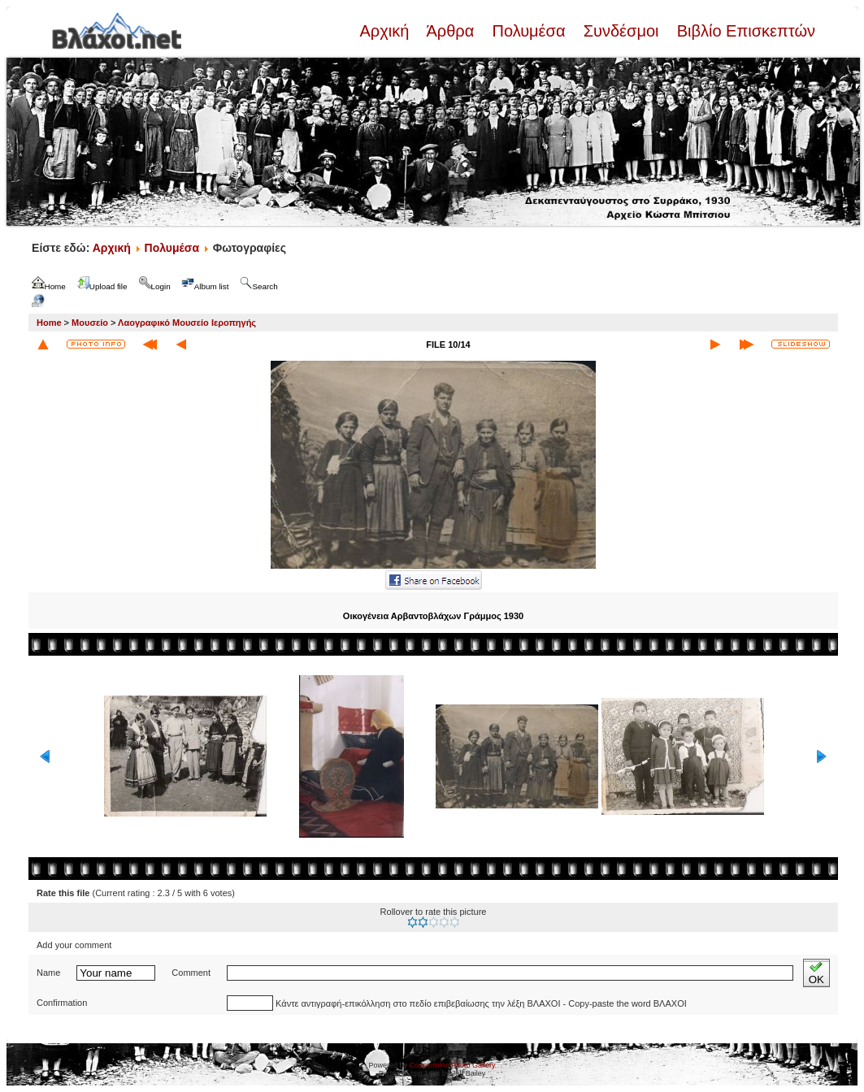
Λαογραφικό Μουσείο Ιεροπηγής (187, 322)
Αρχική (386, 31)
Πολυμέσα (529, 31)
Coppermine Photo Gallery (452, 1065)
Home (49, 322)
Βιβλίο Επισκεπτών (743, 31)
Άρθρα (451, 31)
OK (816, 973)
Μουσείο (90, 322)
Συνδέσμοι (621, 31)
